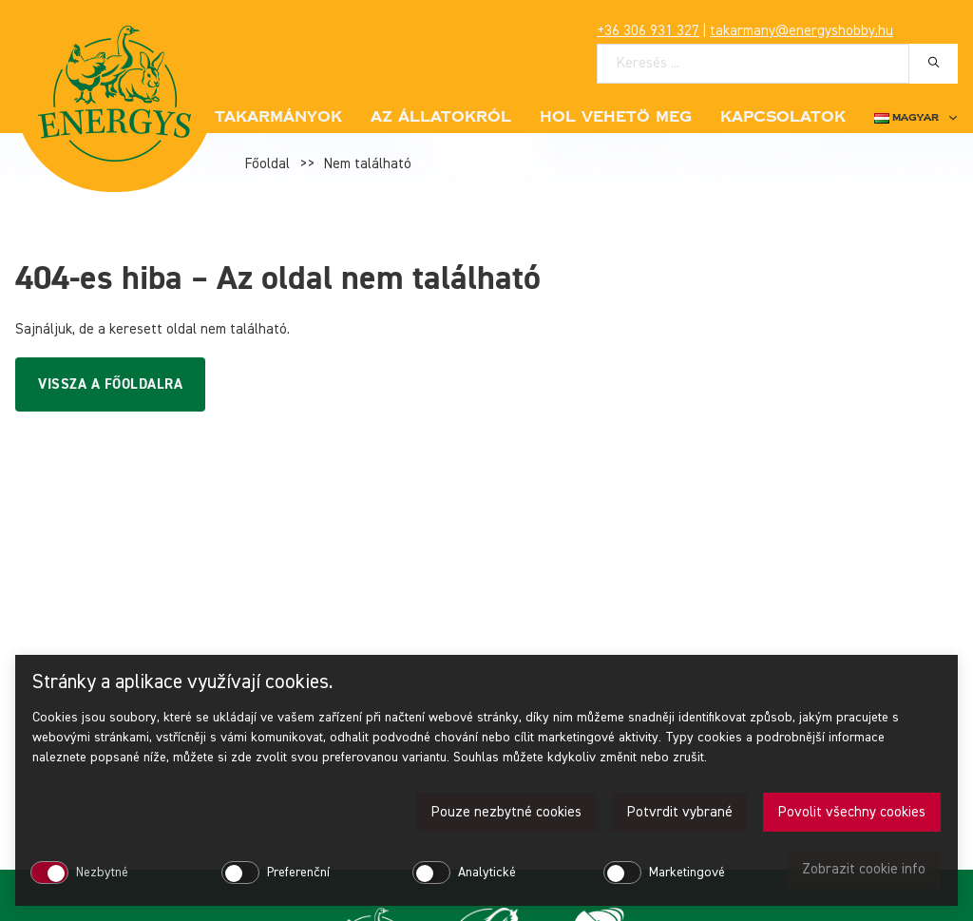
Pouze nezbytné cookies (506, 812)
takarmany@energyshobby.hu (801, 31)
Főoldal (267, 164)
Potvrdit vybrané (680, 812)
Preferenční (298, 872)
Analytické (487, 872)
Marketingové (687, 872)
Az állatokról (441, 116)
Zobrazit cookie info (863, 869)
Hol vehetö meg (616, 116)
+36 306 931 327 (648, 31)
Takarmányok (278, 116)
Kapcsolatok (783, 116)
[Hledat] (933, 63)
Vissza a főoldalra (110, 384)
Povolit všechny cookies (851, 812)
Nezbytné (102, 872)
